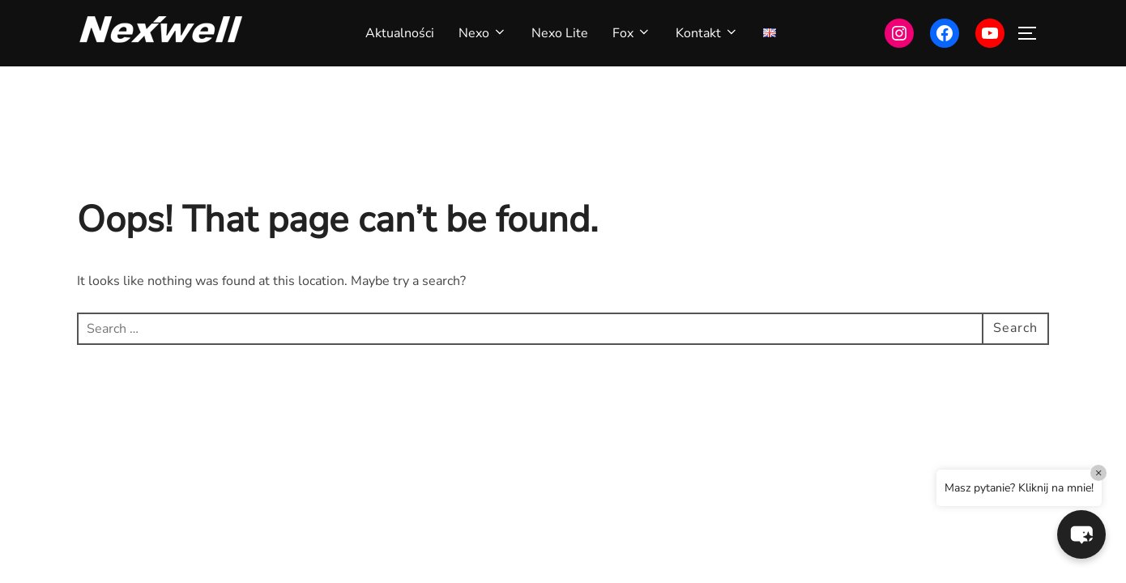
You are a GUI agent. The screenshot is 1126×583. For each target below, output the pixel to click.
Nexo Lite (559, 33)
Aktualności (399, 33)
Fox (631, 33)
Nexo (483, 33)
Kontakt (707, 33)
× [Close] (1099, 472)
